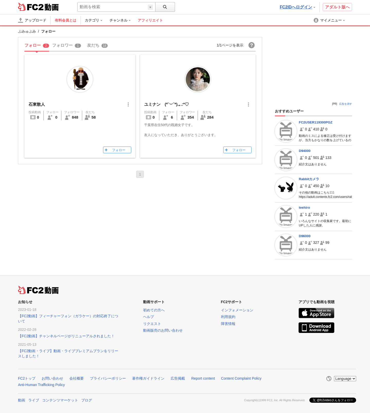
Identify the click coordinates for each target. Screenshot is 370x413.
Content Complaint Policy (241, 378)
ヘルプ (148, 317)
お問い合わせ (52, 378)
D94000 (305, 151)
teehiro (304, 207)
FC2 (30, 7)
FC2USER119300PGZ (315, 122)
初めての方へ (154, 310)
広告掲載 (178, 378)
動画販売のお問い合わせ (163, 330)
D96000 (305, 236)
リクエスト (152, 324)
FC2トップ (26, 378)
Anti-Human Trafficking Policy (41, 385)
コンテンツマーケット (60, 400)
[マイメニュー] (329, 20)
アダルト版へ (337, 7)
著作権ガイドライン (148, 378)
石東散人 (37, 104)
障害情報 (228, 324)
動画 (21, 400)
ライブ (33, 400)
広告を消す (345, 103)
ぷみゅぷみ (27, 31)
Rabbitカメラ (309, 179)
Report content (203, 378)
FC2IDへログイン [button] (297, 7)
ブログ (86, 400)
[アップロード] (32, 20)
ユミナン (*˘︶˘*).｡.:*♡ (166, 104)
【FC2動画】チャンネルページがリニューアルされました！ (66, 336)
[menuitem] (96, 20)
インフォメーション (237, 310)
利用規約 (228, 317)
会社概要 (76, 378)
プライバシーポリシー (108, 378)
